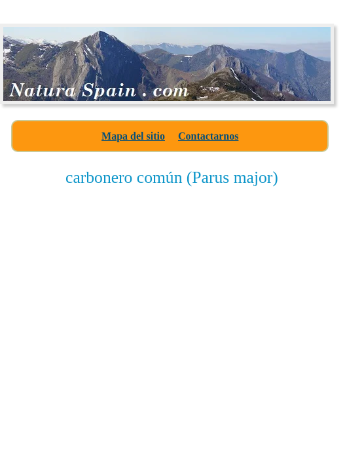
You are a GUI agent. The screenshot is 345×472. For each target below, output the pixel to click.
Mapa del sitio (133, 136)
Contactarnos (208, 136)
